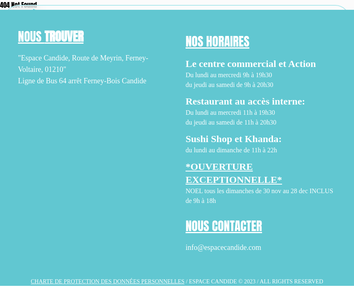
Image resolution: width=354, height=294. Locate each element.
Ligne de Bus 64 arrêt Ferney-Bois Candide (82, 81)
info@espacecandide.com (223, 247)
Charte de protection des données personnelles (107, 281)
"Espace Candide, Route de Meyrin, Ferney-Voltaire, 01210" (83, 64)
